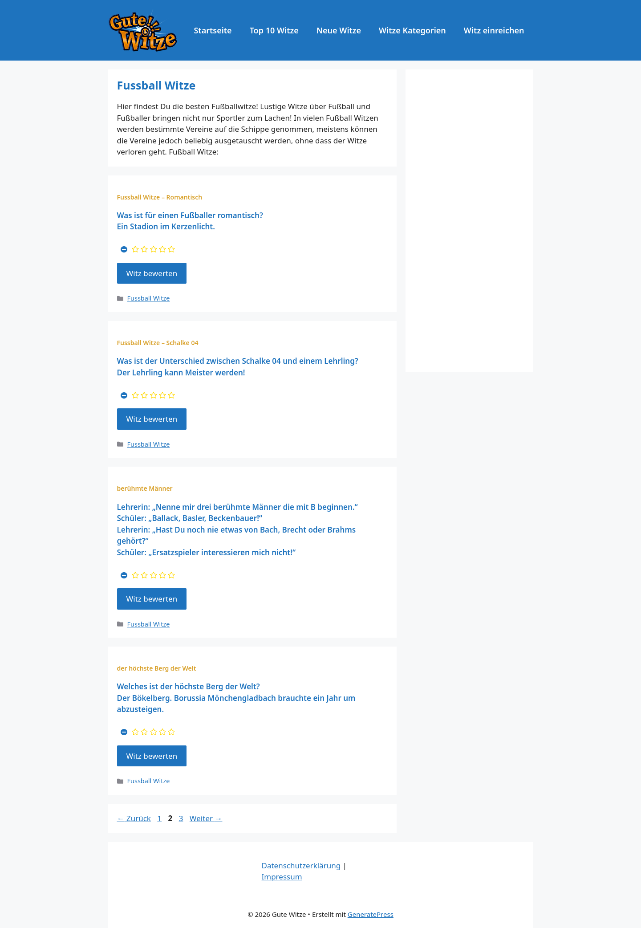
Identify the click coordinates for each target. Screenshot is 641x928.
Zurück (134, 818)
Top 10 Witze (274, 30)
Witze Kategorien (412, 30)
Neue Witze (338, 30)
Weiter (206, 818)
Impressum (282, 876)
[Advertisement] (469, 220)
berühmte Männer (145, 488)
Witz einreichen (494, 30)
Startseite (212, 30)
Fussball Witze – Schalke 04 (158, 342)
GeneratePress (371, 914)
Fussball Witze (148, 298)
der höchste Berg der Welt (156, 668)
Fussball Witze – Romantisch (160, 197)
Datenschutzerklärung (301, 865)
